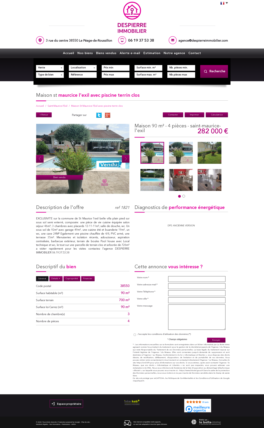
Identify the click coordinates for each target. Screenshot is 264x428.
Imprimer (194, 115)
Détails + (55, 279)
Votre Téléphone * (146, 292)
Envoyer (216, 340)
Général (42, 279)
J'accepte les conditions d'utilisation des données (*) (164, 334)
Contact (194, 53)
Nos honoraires (55, 424)
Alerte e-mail (130, 53)
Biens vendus (106, 53)
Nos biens (85, 53)
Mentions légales (42, 424)
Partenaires (66, 424)
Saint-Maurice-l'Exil (57, 106)
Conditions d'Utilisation (209, 378)
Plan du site (85, 422)
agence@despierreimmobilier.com (203, 40)
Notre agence (174, 53)
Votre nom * (143, 278)
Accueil (68, 53)
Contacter (173, 115)
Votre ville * (142, 299)
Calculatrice (217, 115)
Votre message (145, 306)
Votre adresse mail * (147, 285)
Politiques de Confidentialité (180, 378)
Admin (73, 424)
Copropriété (71, 279)
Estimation (151, 53)
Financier (87, 279)
